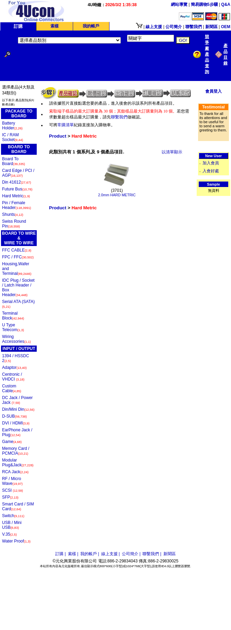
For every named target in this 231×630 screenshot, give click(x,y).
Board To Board (13, 161)
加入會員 (211, 163)
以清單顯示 (172, 152)
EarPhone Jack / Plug (17, 432)
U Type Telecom (13, 327)
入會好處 (211, 170)
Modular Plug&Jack (17, 462)
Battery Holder (12, 125)
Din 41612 (16, 182)
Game (12, 441)
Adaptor (14, 367)
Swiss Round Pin (14, 224)
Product (57, 136)
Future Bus (17, 189)
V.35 (9, 534)
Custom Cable (11, 388)
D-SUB (14, 416)
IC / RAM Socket (12, 137)
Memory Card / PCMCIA (15, 451)
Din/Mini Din (18, 409)
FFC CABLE (16, 250)
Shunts (12, 214)
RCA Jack (15, 471)
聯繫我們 (119, 117)
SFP (10, 497)
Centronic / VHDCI (13, 377)
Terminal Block (13, 315)
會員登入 (213, 91)
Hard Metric (16, 196)
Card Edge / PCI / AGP (18, 173)
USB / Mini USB (12, 525)
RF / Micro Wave (12, 481)
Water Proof (16, 541)
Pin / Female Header (16, 205)
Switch (13, 515)
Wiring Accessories (16, 339)
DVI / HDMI (16, 423)
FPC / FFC (18, 257)
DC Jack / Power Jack (17, 400)
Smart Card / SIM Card (18, 506)
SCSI (12, 490)
